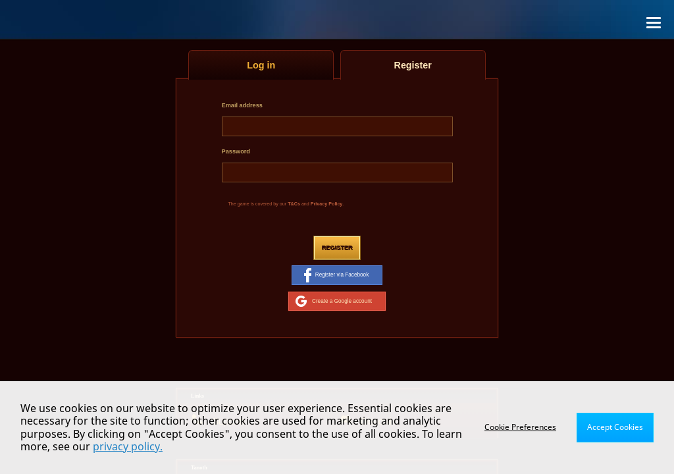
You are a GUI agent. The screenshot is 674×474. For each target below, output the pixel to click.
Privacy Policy (327, 204)
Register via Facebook (336, 275)
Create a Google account (334, 301)
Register (336, 247)
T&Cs (294, 204)
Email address (242, 105)
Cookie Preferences (520, 427)
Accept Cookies (615, 427)
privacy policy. (128, 446)
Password (236, 151)
